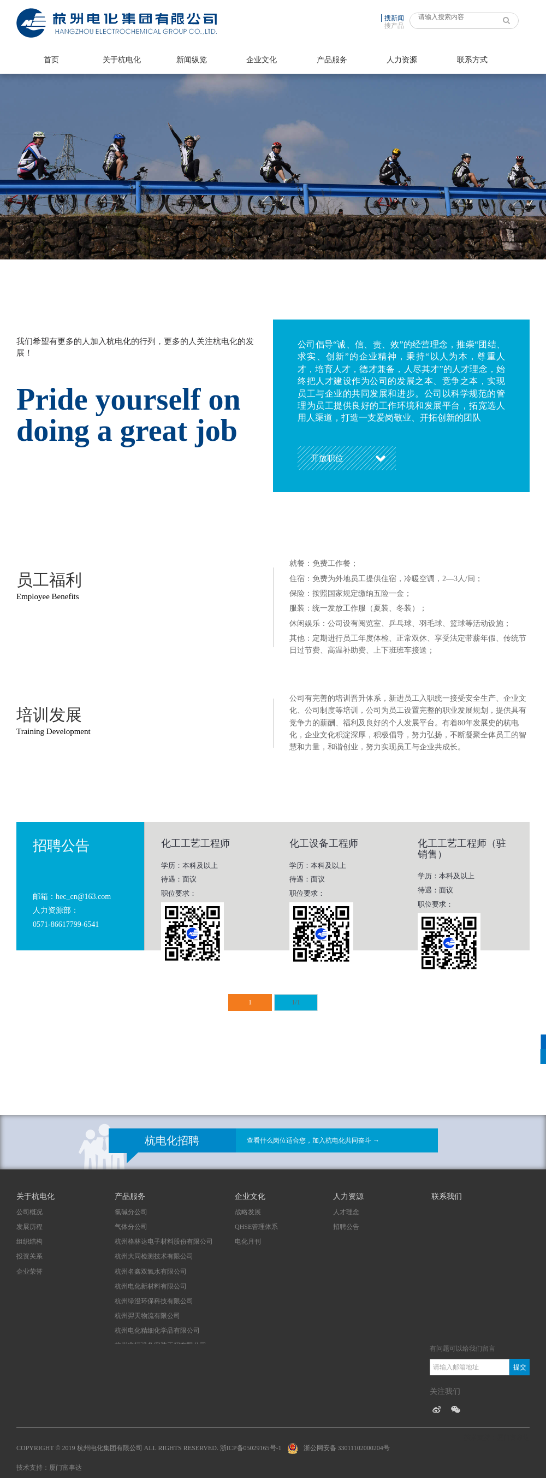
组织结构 (29, 1241)
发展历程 (29, 1227)
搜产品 (394, 25)
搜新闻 (394, 18)
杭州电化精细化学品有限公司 (157, 1330)
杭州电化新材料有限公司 (151, 1286)
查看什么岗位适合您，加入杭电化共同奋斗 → (313, 1140)
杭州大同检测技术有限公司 (154, 1256)
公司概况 (29, 1212)
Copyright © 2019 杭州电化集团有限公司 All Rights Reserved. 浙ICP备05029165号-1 (149, 1448)
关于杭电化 (122, 60)
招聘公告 (346, 1227)
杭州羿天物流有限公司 (147, 1316)
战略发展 (248, 1212)
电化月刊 (248, 1241)
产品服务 (332, 60)
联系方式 (472, 60)
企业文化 (261, 60)
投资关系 (29, 1256)
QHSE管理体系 (256, 1227)
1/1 (296, 1002)
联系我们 (446, 1196)
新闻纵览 (191, 60)
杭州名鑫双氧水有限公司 (151, 1271)
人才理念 (346, 1212)
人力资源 (402, 60)
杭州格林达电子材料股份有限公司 (164, 1241)
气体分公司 (131, 1227)
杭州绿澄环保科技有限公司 (154, 1301)
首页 (51, 60)
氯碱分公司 (131, 1212)
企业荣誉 (29, 1271)
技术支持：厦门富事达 (49, 1467)
